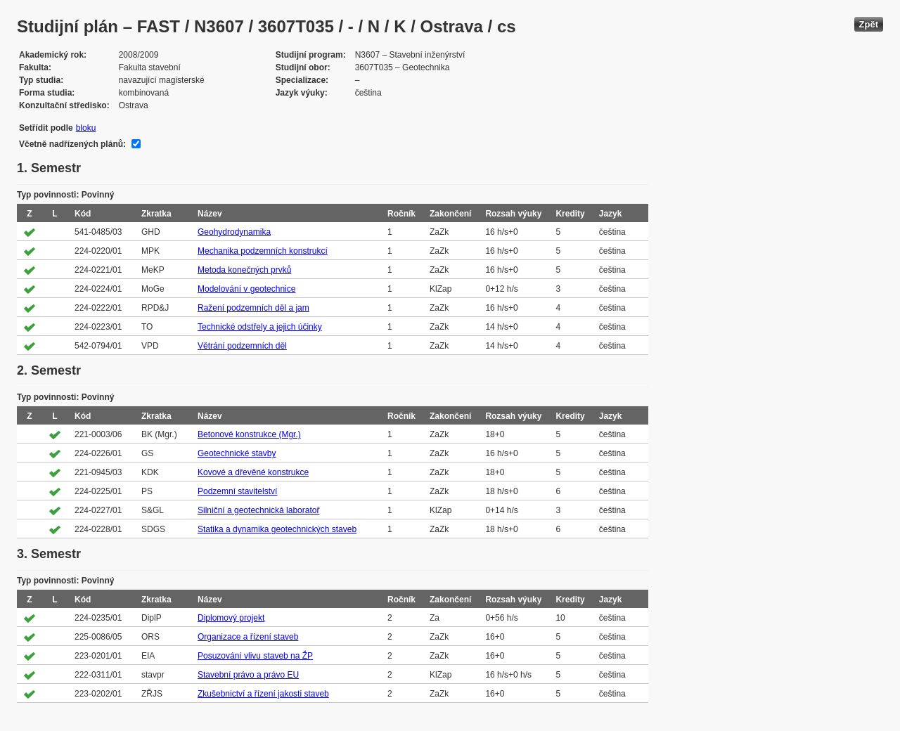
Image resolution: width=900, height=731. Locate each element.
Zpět (868, 24)
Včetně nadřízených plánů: (72, 144)
